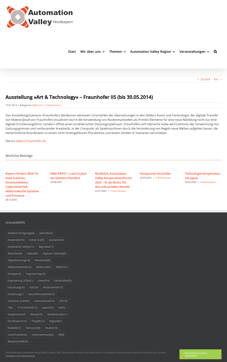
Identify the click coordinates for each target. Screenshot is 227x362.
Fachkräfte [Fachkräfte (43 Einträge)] (62, 281)
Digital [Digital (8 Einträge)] (32, 253)
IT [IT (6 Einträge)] (10, 307)
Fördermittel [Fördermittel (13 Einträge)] (53, 287)
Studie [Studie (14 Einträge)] (51, 328)
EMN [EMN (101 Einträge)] (62, 267)
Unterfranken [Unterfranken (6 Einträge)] (17, 335)
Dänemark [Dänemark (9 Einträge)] (42, 260)
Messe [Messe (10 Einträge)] (36, 314)
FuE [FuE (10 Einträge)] (34, 287)
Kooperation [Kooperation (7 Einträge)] (17, 314)
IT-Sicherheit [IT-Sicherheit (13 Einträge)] (27, 307)
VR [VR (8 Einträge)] (61, 335)
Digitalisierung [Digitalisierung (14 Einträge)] (19, 260)
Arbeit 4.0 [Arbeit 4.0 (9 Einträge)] (36, 240)
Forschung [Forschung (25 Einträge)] (16, 287)
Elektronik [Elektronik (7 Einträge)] (43, 267)
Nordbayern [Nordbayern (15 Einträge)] (17, 321)
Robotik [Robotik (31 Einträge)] (14, 328)
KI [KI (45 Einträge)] (61, 307)
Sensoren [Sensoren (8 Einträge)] (33, 328)
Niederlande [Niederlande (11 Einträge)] (57, 314)
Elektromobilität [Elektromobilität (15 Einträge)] (19, 267)
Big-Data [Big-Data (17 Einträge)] (46, 247)
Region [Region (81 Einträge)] (55, 321)
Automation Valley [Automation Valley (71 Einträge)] (21, 247)
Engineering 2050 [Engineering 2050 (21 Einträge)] (20, 281)
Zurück (205, 79)
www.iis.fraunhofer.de (31, 141)
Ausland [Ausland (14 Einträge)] (56, 240)
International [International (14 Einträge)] (44, 301)
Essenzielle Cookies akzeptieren (196, 354)
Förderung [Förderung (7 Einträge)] (15, 294)
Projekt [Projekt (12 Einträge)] (38, 321)
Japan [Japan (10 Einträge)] (48, 307)
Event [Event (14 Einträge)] (43, 281)
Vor (216, 79)
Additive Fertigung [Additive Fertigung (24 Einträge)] (21, 233)
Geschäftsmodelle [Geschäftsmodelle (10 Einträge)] (41, 294)
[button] (215, 51)
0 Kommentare (53, 105)
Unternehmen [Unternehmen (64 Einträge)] (42, 335)
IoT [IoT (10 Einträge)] (63, 301)
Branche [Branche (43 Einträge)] (15, 253)
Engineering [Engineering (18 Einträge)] (35, 274)
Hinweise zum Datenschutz (20, 356)
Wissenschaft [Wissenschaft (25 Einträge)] (18, 341)
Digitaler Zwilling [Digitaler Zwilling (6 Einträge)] (54, 253)
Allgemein (37, 105)
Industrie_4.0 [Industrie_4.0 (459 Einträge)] (18, 301)
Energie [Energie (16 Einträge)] (14, 274)
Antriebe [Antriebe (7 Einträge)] (46, 233)
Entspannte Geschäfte (155, 174)
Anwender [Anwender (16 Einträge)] (16, 240)
